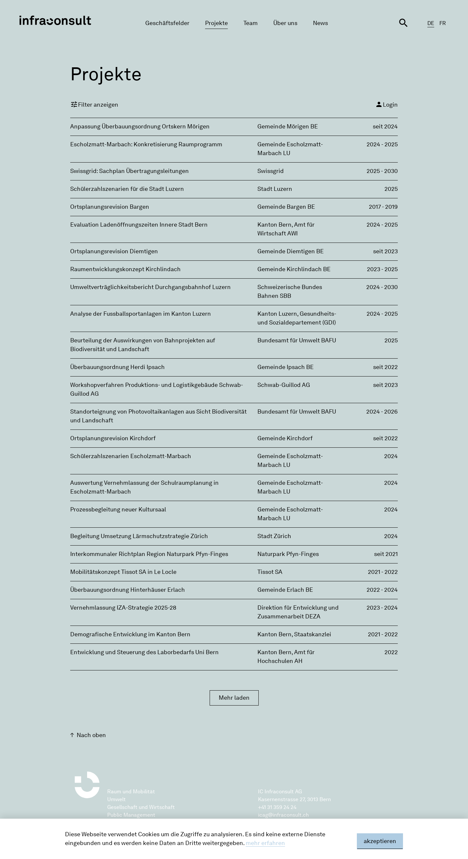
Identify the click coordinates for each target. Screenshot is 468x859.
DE (430, 23)
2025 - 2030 (382, 171)
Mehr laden (234, 697)
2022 (391, 652)
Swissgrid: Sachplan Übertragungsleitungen (129, 171)
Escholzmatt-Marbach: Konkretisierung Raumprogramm (146, 144)
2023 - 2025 (382, 269)
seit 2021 (386, 554)
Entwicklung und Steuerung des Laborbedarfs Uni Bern (144, 652)
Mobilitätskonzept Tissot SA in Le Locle (123, 571)
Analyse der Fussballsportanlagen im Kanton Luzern (140, 313)
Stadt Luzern (274, 188)
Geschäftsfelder (167, 23)
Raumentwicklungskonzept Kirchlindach (125, 269)
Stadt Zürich (274, 536)
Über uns (285, 23)
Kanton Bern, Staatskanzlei (294, 634)
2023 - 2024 (382, 607)
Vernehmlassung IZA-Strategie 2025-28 (123, 607)
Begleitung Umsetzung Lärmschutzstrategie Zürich (139, 536)
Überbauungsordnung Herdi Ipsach (117, 367)
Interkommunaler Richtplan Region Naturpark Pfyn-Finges (149, 554)
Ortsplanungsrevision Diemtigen (114, 251)
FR (442, 23)
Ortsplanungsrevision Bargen (109, 206)
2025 (391, 188)
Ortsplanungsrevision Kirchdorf (113, 438)
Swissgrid (270, 171)
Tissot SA (269, 571)
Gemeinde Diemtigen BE (290, 251)
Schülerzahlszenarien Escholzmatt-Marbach (130, 456)
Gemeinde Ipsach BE (285, 367)
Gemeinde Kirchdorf (285, 438)
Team (250, 23)
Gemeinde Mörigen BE (287, 126)
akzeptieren (380, 841)
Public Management (131, 815)
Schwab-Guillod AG (283, 385)
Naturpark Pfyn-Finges (288, 554)
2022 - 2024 (382, 589)
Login (386, 104)
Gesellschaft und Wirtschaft (141, 807)
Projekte (216, 23)
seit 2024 (385, 126)
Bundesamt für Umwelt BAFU (296, 340)
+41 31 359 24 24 (277, 807)
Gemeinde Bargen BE (286, 206)
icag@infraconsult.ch (283, 815)
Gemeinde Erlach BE (285, 589)
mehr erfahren (265, 843)
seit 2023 (385, 251)
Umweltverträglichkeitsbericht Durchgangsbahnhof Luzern (150, 287)
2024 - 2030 (382, 287)
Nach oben (91, 735)
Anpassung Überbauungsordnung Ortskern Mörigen (140, 126)
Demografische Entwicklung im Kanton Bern (130, 634)
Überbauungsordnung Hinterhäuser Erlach (127, 589)
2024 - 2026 (382, 411)
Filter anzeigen (94, 104)
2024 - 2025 (382, 144)
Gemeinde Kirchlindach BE (294, 269)
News (320, 23)
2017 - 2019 (383, 206)
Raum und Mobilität (131, 791)
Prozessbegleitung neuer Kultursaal (118, 509)
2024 (391, 456)
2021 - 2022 (383, 571)
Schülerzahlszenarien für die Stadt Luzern (127, 188)
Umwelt (116, 799)
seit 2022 (385, 367)
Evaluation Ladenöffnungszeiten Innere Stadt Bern (139, 224)
